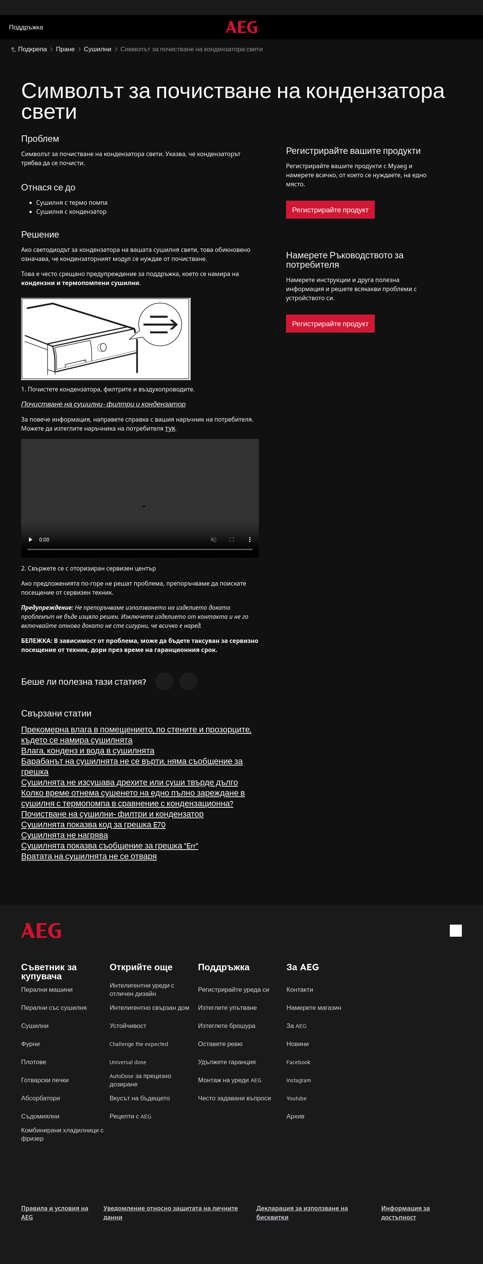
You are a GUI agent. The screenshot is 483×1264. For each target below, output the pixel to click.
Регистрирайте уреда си (233, 989)
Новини (297, 1043)
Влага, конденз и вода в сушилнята (87, 750)
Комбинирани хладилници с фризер (62, 1134)
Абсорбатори (40, 1097)
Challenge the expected (138, 1043)
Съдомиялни (40, 1116)
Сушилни (35, 1025)
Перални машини (47, 989)
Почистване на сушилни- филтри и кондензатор (112, 813)
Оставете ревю (220, 1043)
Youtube (296, 1097)
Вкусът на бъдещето (139, 1097)
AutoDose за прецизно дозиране (140, 1080)
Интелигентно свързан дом (149, 1007)
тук (170, 427)
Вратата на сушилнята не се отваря (89, 856)
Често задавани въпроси (234, 1097)
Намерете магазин (313, 1007)
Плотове (33, 1061)
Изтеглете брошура (226, 1025)
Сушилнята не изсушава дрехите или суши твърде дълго (129, 782)
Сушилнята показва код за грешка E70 (93, 824)
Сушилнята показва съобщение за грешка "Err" (109, 845)
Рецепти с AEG (130, 1116)
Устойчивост (127, 1025)
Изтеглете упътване (227, 1007)
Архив (295, 1116)
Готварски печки (45, 1079)
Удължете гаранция (227, 1061)
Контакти (299, 989)
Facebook (298, 1061)
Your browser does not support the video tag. (140, 498)
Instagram (298, 1079)
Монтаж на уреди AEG (229, 1079)
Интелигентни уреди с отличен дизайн (141, 989)
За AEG (296, 1025)
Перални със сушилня (54, 1007)
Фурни (30, 1043)
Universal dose (127, 1061)
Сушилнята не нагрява (64, 834)
